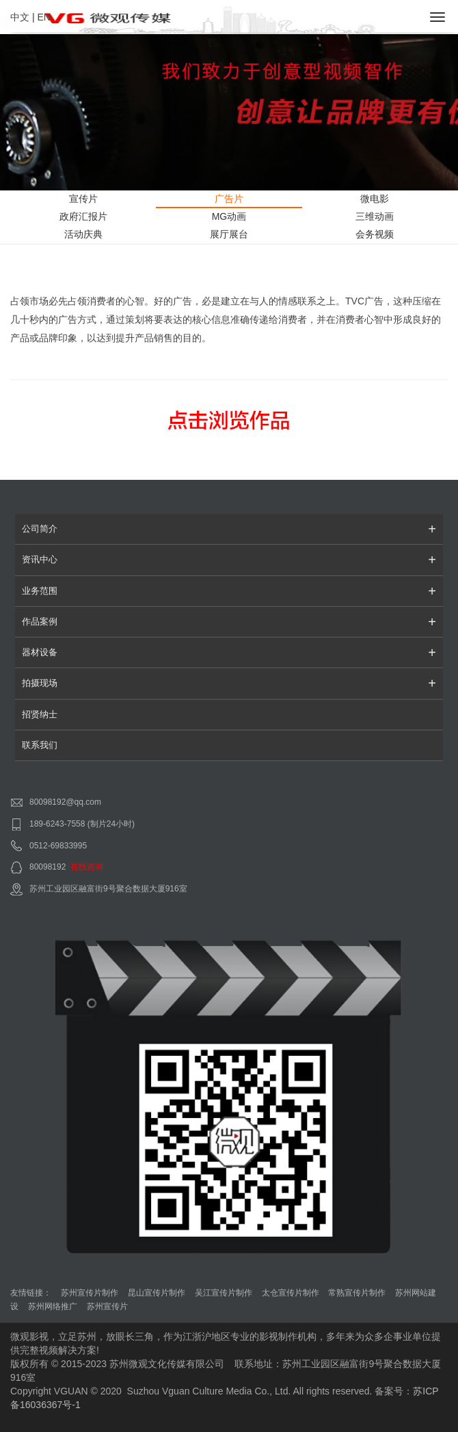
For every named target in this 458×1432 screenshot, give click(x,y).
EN (43, 17)
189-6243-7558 (57, 824)
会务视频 (374, 234)
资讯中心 (229, 559)
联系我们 (39, 745)
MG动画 (229, 216)
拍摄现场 (229, 683)
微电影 (374, 198)
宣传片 (83, 198)
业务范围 (229, 591)
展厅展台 (229, 234)
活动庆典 (83, 234)
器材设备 (229, 652)
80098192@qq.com (65, 802)
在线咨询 (86, 867)
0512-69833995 (58, 845)
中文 (19, 17)
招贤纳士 (39, 714)
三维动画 (374, 216)
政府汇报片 (83, 216)
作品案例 (229, 622)
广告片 (229, 198)
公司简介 (229, 529)
